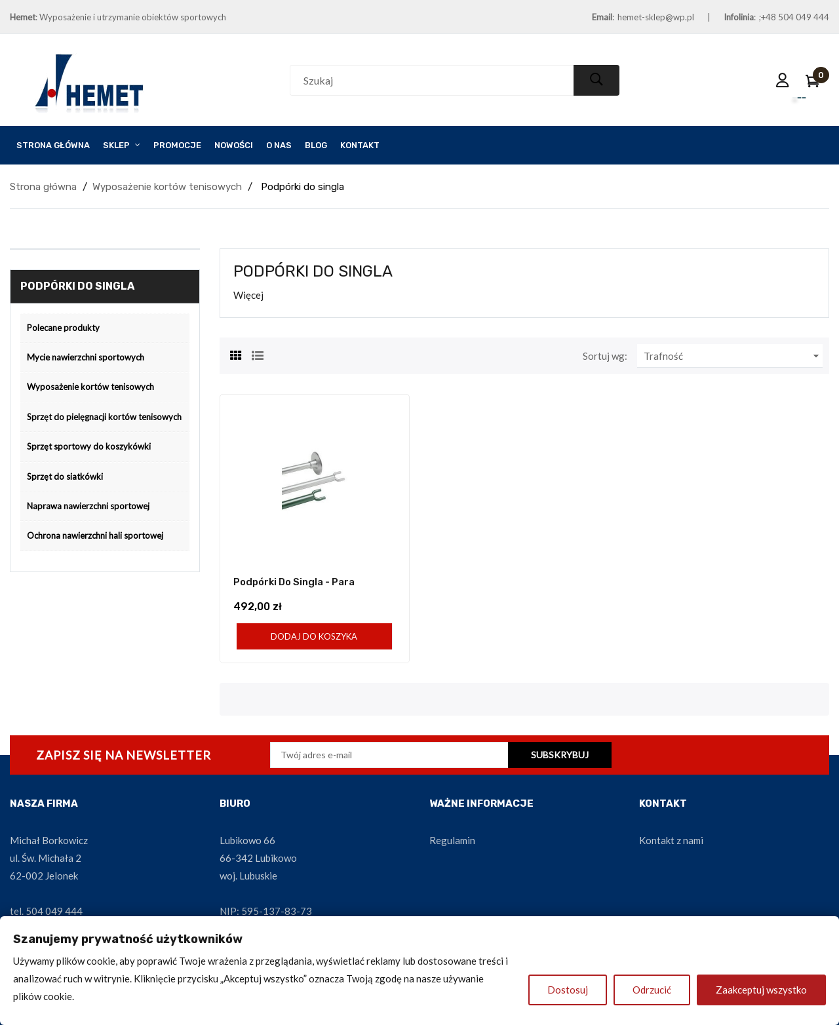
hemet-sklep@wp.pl (655, 17)
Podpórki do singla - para (294, 582)
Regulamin (452, 840)
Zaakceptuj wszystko (761, 990)
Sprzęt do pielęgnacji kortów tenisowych (104, 417)
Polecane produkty (63, 327)
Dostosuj (567, 990)
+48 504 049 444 (795, 17)
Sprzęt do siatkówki (65, 476)
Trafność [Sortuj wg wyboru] (733, 356)
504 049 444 (54, 911)
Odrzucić (652, 990)
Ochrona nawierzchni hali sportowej (95, 535)
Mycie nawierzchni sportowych (85, 357)
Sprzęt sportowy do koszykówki (89, 446)
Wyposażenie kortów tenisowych (90, 386)
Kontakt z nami (671, 840)
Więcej (248, 295)
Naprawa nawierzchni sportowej (88, 506)
